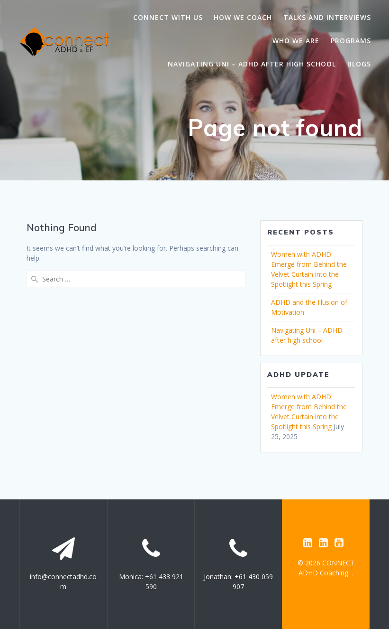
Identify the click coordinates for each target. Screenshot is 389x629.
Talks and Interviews (327, 17)
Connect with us (168, 17)
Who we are (295, 40)
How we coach (243, 17)
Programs (351, 40)
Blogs (359, 63)
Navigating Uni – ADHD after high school (252, 63)
